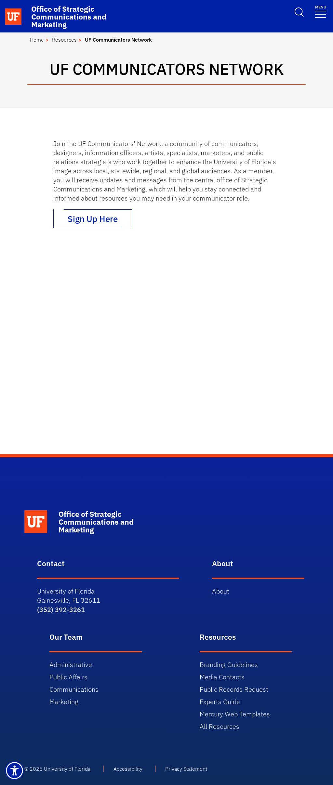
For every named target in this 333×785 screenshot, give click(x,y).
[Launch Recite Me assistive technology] (14, 770)
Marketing (63, 701)
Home (37, 39)
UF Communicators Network (118, 39)
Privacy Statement (186, 768)
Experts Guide (220, 701)
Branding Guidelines (229, 664)
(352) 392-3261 (61, 609)
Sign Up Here (93, 218)
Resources (64, 39)
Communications (74, 689)
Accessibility (127, 768)
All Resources (219, 726)
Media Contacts (222, 677)
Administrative (70, 664)
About (220, 591)
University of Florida (67, 768)
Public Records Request (234, 689)
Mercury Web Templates (235, 714)
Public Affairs (68, 677)
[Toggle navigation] (320, 11)
